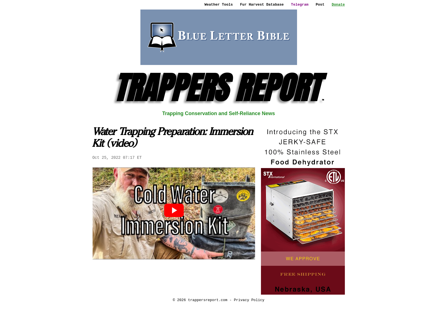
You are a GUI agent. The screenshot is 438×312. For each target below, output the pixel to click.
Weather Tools (218, 4)
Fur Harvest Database (262, 4)
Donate (338, 4)
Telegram (299, 4)
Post (320, 4)
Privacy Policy (249, 299)
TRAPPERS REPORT (218, 87)
